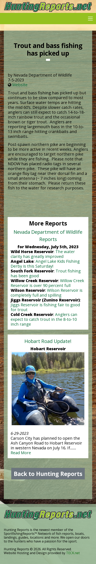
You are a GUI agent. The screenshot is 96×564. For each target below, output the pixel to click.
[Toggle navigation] (90, 19)
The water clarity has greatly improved (43, 254)
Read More (21, 452)
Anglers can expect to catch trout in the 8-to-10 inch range (44, 319)
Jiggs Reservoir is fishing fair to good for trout (45, 307)
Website (20, 84)
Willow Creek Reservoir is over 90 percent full (47, 283)
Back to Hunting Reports (48, 474)
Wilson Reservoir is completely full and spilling (47, 293)
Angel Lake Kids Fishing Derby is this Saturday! (45, 264)
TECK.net (73, 553)
